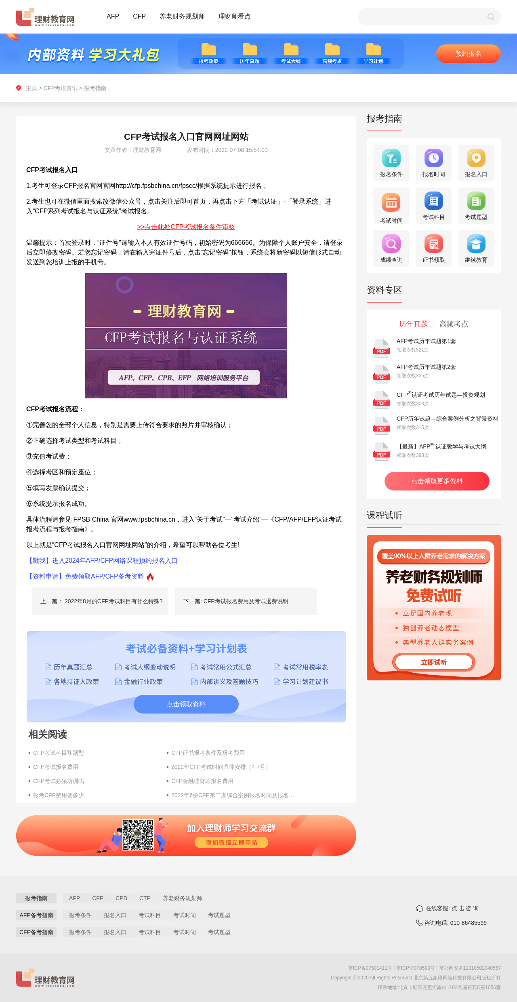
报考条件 (80, 915)
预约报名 (468, 53)
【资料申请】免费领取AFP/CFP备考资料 (85, 576)
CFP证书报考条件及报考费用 (208, 752)
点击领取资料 (186, 704)
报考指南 (95, 88)
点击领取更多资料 (437, 481)
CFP (139, 16)
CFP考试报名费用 (55, 767)
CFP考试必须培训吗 (58, 781)
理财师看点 (235, 16)
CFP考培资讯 (61, 88)
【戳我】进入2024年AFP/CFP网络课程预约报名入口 (102, 560)
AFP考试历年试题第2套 (426, 367)
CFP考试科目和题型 (58, 752)
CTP (145, 898)
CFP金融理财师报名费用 (202, 781)
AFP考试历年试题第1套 (426, 341)
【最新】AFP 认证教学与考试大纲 (441, 446)
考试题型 (219, 915)
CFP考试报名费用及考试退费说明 (246, 601)
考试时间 (184, 915)
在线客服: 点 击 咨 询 (452, 908)
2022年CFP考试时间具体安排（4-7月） (221, 767)
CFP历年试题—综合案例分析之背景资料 (447, 418)
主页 (31, 88)
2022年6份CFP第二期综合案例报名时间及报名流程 (233, 795)
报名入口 (115, 915)
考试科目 (150, 915)
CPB (121, 898)
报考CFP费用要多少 (58, 795)
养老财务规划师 (182, 16)
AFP (113, 16)
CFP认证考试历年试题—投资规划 (441, 395)
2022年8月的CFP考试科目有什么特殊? (114, 601)
